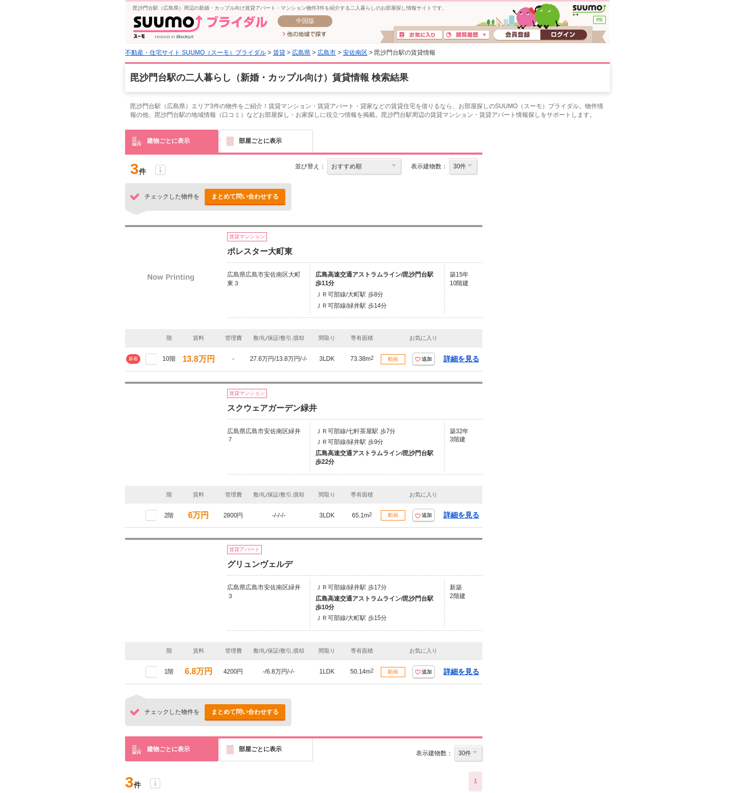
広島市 (326, 52)
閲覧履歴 (466, 35)
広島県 (301, 52)
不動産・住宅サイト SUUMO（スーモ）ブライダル (195, 52)
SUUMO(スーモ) (589, 10)
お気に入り (419, 35)
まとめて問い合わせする (245, 196)
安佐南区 (355, 52)
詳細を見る (461, 359)
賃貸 (279, 52)
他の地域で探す (304, 34)
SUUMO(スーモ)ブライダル (200, 26)
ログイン (563, 35)
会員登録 (517, 35)
